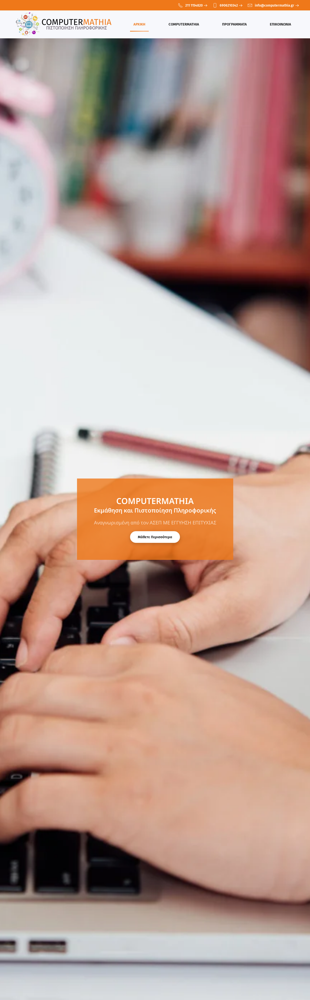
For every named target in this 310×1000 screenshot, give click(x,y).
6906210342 (225, 5)
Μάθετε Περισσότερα (155, 537)
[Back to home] (64, 24)
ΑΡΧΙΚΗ (139, 24)
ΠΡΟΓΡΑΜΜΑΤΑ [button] (234, 24)
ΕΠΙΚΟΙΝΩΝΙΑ (280, 24)
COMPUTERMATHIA (184, 24)
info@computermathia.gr (271, 5)
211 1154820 (190, 5)
